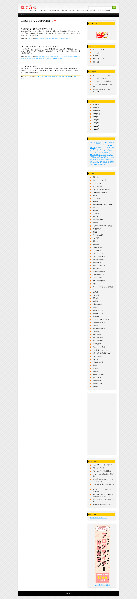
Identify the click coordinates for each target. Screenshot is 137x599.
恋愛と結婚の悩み (98, 338)
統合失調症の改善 (98, 220)
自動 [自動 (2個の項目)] (95, 164)
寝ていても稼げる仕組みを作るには (103, 504)
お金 (37, 38)
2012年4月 (96, 129)
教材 (50, 38)
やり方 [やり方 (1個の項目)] (108, 142)
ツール (51, 56)
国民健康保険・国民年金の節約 (102, 204)
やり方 (47, 56)
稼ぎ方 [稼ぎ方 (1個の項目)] (94, 162)
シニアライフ (97, 359)
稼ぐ (44, 58)
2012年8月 (96, 120)
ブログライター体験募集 (102, 585)
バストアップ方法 (98, 253)
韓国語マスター (97, 383)
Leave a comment (65, 38)
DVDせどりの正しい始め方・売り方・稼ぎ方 (39, 46)
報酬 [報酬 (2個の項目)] (105, 157)
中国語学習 (96, 213)
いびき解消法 (97, 183)
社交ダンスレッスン (99, 265)
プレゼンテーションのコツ (101, 350)
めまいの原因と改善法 (99, 271)
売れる (26, 58)
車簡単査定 (96, 244)
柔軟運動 (95, 223)
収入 (44, 38)
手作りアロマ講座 (98, 341)
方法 (37, 58)
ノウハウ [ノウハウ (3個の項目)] (103, 150)
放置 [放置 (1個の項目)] (107, 159)
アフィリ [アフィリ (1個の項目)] (112, 142)
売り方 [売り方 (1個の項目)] (108, 157)
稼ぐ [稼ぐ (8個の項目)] (99, 161)
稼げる (47, 58)
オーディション (97, 186)
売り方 (22, 58)
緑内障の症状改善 (98, 374)
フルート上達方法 (98, 277)
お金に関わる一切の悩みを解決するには (36, 28)
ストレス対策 (97, 334)
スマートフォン (97, 59)
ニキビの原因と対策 (99, 256)
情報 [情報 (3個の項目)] (98, 159)
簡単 (63, 76)
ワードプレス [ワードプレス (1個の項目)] (109, 152)
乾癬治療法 (96, 386)
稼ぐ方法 (28, 7)
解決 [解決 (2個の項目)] (99, 164)
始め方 (33, 58)
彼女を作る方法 (97, 268)
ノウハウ (64, 56)
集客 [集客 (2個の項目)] (105, 164)
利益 (79, 56)
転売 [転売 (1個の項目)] (102, 164)
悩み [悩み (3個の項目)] (94, 159)
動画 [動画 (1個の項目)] (95, 157)
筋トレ (95, 284)
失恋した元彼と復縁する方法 (101, 353)
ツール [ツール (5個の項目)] (95, 150)
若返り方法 (96, 177)
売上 (30, 58)
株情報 (95, 365)
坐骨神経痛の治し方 (99, 328)
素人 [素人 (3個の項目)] (92, 164)
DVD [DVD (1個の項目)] (91, 142)
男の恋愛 (95, 371)
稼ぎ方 (40, 58)
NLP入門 (95, 216)
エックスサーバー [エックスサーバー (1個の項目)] (100, 147)
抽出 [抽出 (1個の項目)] (104, 159)
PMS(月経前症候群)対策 (100, 192)
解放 (53, 38)
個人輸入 (95, 55)
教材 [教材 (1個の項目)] (109, 159)
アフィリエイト (97, 49)
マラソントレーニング (99, 180)
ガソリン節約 (97, 198)
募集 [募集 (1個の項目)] (98, 157)
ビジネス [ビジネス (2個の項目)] (110, 150)
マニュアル (70, 56)
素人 (51, 58)
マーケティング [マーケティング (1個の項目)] (102, 152)
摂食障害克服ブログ (99, 322)
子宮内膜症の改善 (98, 362)
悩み (47, 38)
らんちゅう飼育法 (98, 259)
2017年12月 (96, 111)
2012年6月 (96, 126)
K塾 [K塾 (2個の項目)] (94, 142)
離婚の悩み (96, 316)
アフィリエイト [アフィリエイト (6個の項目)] (101, 146)
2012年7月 (96, 123)
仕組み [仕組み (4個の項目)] (99, 154)
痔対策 (95, 232)
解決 (55, 38)
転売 (58, 38)
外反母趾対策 (97, 262)
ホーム (22, 14)
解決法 (69, 76)
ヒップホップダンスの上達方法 (102, 226)
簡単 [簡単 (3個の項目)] (112, 162)
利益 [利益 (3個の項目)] (92, 157)
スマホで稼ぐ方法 (98, 310)
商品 (57, 76)
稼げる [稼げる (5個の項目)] (106, 162)
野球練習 (95, 307)
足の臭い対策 (97, 377)
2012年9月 (96, 117)
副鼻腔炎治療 (97, 380)
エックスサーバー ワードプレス (102, 75)
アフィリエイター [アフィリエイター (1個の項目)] (94, 145)
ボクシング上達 (97, 356)
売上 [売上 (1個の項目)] (111, 157)
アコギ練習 (96, 238)
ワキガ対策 (96, 331)
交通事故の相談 (97, 304)
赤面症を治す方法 (98, 313)
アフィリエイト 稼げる (100, 78)
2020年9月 (96, 104)
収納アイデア (97, 344)
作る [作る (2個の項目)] (104, 155)
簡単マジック (97, 241)
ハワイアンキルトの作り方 (101, 319)
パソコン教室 (97, 250)
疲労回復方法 (97, 229)
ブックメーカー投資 (99, 347)
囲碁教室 (95, 201)
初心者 (53, 76)
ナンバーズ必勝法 (98, 247)
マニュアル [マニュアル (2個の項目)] (94, 152)
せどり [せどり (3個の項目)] (103, 142)
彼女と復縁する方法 (99, 281)
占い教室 (95, 292)
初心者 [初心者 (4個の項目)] (110, 154)
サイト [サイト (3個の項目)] (107, 148)
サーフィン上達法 (98, 235)
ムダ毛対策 (96, 368)
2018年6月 (96, 108)
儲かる (49, 76)
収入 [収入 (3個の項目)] (101, 157)
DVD (37, 56)
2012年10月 (96, 114)
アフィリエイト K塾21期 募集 (102, 81)
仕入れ (75, 56)
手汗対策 (95, 325)
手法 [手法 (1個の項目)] (102, 159)
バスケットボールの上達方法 (101, 189)
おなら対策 (96, 295)
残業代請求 (96, 298)
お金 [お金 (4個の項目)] (98, 142)
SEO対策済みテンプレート (98, 518)
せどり (29, 38)
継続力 (95, 195)
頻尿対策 (95, 301)
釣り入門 (95, 207)
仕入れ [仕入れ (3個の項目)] (93, 155)
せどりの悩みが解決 (29, 66)
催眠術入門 (96, 210)
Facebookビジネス (98, 274)
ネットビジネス (58, 56)
